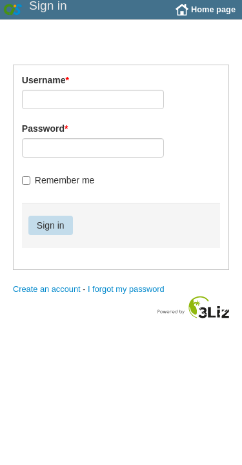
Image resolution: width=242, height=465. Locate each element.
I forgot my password (126, 299)
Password (45, 138)
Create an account (47, 299)
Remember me (58, 190)
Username (45, 90)
